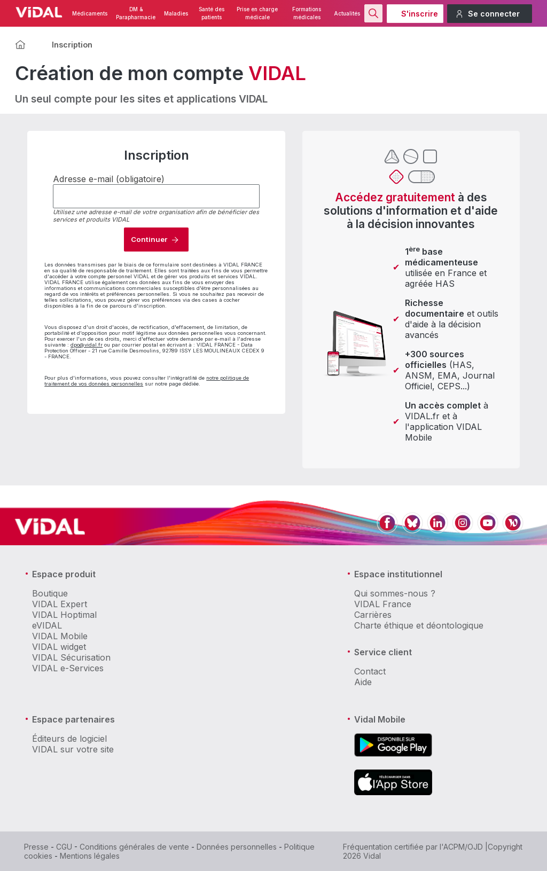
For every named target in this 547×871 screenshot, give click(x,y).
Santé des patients (211, 13)
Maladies (176, 14)
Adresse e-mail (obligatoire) (109, 179)
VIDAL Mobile (60, 636)
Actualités (347, 14)
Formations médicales (306, 13)
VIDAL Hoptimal (64, 614)
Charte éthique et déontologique (418, 625)
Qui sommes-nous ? (394, 593)
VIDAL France (382, 604)
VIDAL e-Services (68, 668)
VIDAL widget (59, 646)
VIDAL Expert (59, 604)
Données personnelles (237, 846)
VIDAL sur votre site (73, 749)
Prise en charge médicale (257, 13)
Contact (370, 671)
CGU (64, 846)
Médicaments (89, 14)
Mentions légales (90, 855)
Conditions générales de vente (134, 846)
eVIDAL (47, 625)
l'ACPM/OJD (461, 846)
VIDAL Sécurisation (71, 657)
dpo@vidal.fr (87, 345)
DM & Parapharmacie (135, 13)
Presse (36, 846)
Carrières (373, 614)
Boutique (50, 593)
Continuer (149, 239)
